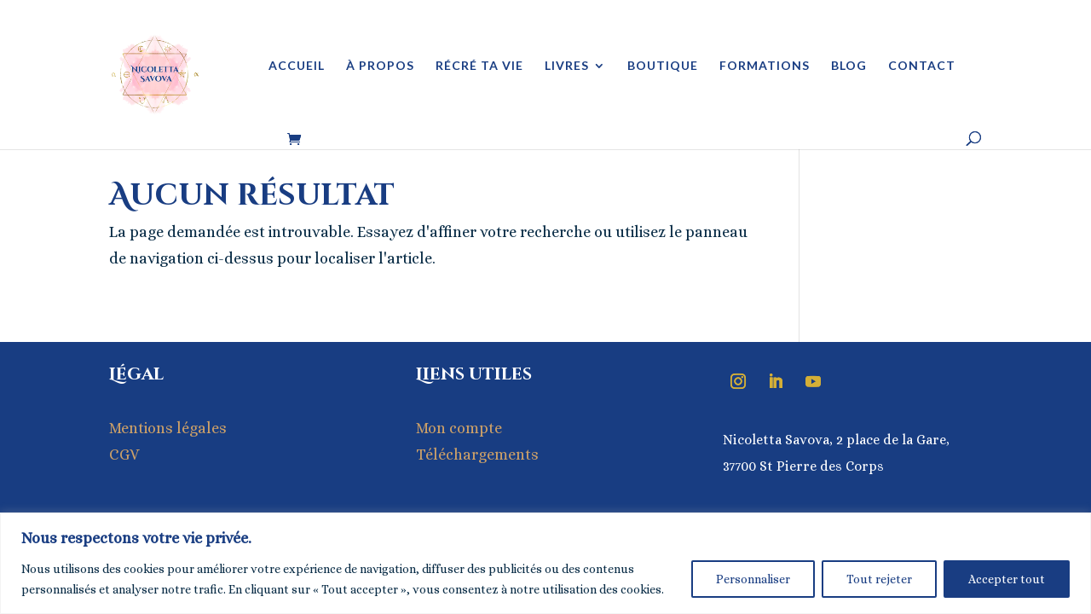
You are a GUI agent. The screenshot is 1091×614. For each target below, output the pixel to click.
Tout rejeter (879, 579)
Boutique (662, 66)
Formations (764, 66)
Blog (849, 66)
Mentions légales (168, 428)
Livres (567, 66)
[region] (545, 563)
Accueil (296, 66)
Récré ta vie (479, 66)
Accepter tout (1006, 579)
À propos (380, 66)
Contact (921, 66)
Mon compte (459, 428)
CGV (124, 454)
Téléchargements (477, 454)
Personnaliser (753, 579)
